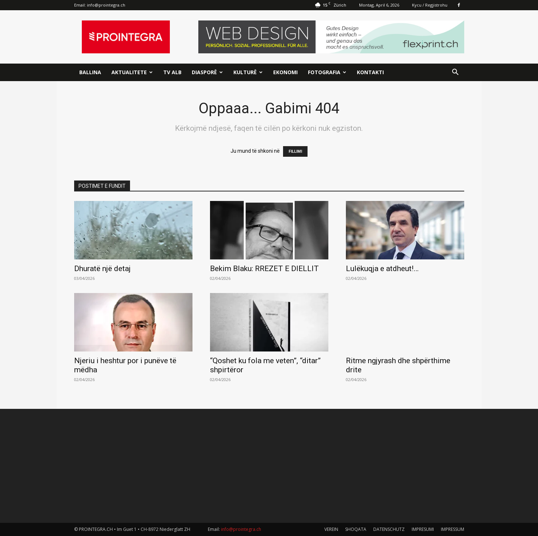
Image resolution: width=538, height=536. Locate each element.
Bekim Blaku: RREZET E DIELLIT (264, 268)
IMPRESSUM (452, 529)
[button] (455, 72)
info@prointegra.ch (106, 5)
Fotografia (327, 72)
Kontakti (370, 72)
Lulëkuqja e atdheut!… (382, 268)
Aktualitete (132, 72)
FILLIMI (295, 151)
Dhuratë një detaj (102, 268)
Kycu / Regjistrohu (429, 5)
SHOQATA (355, 529)
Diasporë (207, 72)
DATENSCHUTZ (389, 529)
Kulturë (248, 72)
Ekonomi (285, 72)
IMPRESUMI (423, 529)
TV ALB (172, 72)
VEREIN (331, 529)
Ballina (90, 72)
